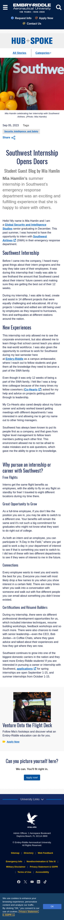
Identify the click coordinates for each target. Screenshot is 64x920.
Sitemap (15, 853)
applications (26, 668)
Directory (28, 853)
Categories (43, 52)
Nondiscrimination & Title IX (41, 861)
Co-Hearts (32, 389)
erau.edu (32, 820)
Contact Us (32, 23)
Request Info (21, 18)
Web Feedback (45, 853)
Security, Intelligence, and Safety (21, 131)
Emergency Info (14, 861)
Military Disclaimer (15, 866)
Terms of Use (24, 872)
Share (9, 138)
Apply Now (44, 18)
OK (52, 906)
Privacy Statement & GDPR (44, 866)
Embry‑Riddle (14, 358)
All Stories (19, 52)
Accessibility (42, 872)
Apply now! (32, 777)
